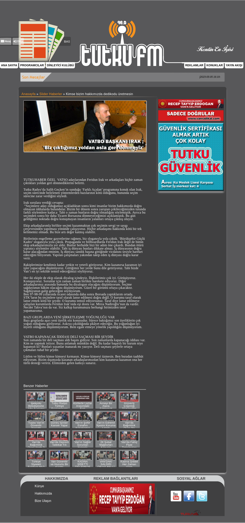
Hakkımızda (43, 493)
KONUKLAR (214, 65)
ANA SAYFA (9, 65)
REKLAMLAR (194, 65)
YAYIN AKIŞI (234, 65)
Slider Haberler (50, 94)
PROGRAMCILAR (32, 65)
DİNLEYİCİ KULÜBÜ (60, 65)
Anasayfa (28, 94)
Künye (39, 486)
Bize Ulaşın (43, 501)
